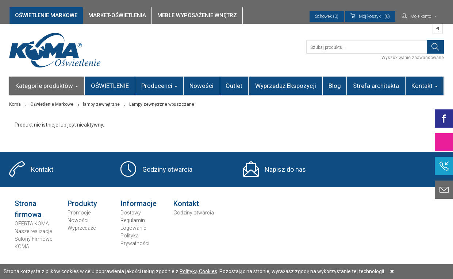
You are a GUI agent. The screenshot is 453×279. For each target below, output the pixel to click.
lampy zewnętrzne (101, 104)
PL (437, 28)
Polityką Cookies (198, 271)
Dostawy (130, 213)
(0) (370, 16)
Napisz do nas (285, 169)
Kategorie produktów (46, 85)
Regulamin (132, 220)
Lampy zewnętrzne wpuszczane (161, 104)
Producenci (159, 85)
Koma (15, 104)
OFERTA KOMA (32, 223)
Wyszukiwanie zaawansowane (412, 57)
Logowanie (133, 228)
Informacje (138, 203)
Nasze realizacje (33, 231)
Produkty (82, 203)
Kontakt (424, 85)
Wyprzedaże (82, 228)
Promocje (79, 213)
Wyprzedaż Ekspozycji (285, 85)
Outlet (234, 85)
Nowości (201, 85)
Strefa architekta (376, 85)
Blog (335, 85)
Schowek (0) (326, 16)
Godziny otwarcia (167, 169)
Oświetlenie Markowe (51, 104)
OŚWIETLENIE (110, 85)
